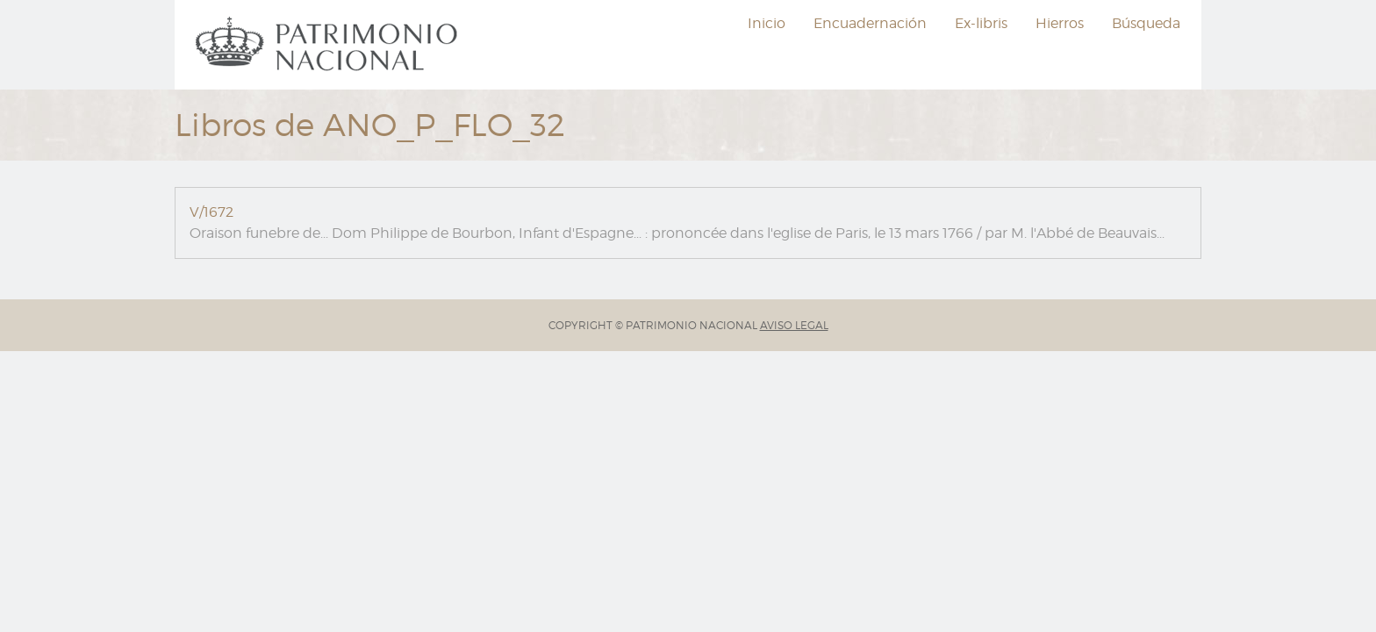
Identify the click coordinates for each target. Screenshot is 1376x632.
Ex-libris (981, 23)
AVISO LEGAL (794, 325)
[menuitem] (329, 45)
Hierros (1060, 23)
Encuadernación (870, 23)
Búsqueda (1146, 23)
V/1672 (211, 212)
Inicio (766, 23)
